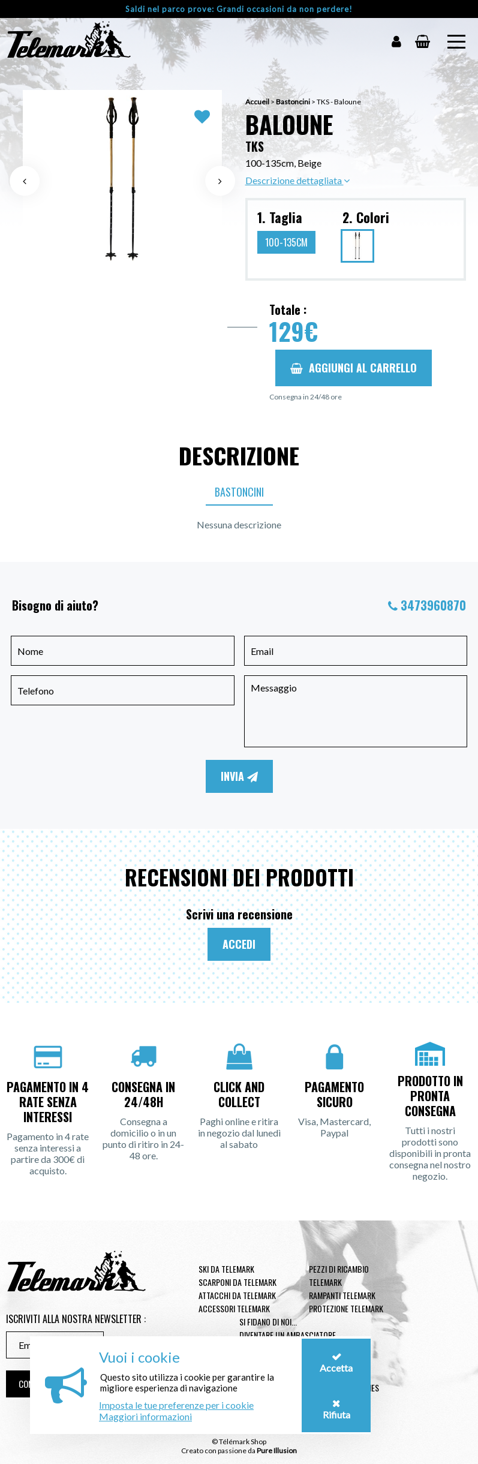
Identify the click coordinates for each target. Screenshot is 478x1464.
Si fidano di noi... (268, 1321)
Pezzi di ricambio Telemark (339, 1275)
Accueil (257, 101)
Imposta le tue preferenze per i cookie (176, 1405)
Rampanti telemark (342, 1295)
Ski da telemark (226, 1268)
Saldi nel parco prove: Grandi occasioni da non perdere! (239, 9)
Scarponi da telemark (237, 1282)
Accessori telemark (234, 1308)
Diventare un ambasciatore (287, 1334)
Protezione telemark (346, 1308)
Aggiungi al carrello (353, 367)
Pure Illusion (277, 1450)
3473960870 (433, 605)
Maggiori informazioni (145, 1416)
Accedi (239, 944)
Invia (239, 776)
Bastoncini (293, 101)
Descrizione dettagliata (297, 180)
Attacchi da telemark (237, 1295)
